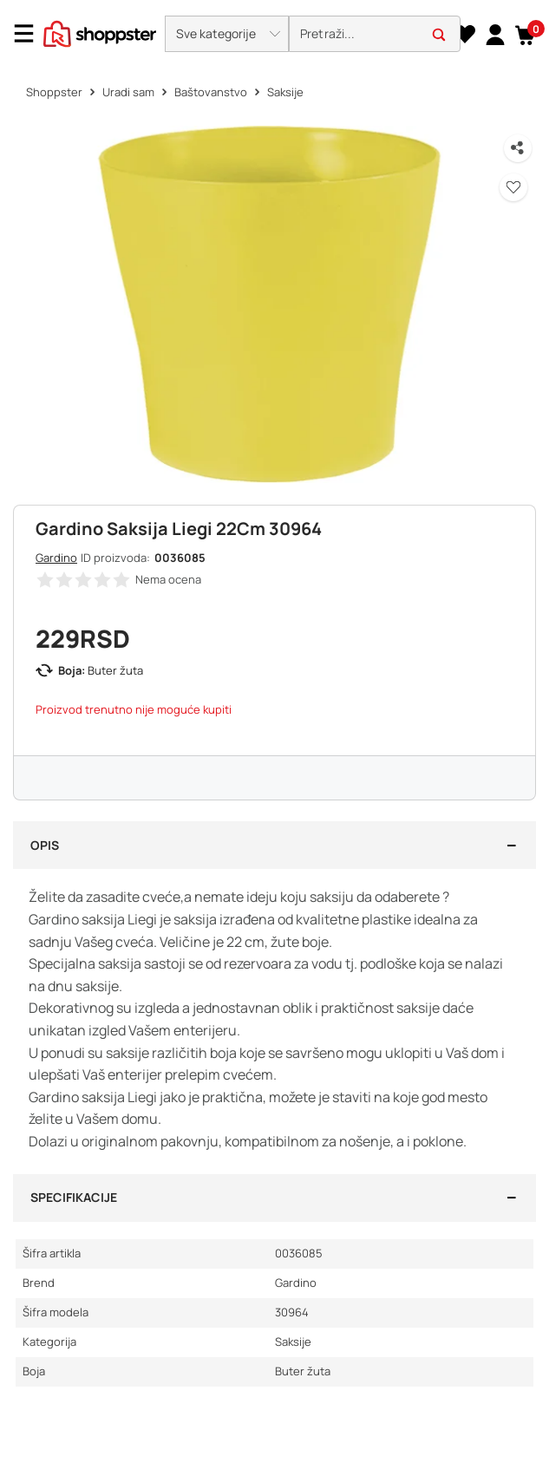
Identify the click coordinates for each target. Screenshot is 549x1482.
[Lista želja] (464, 34)
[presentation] (274, 28)
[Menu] (30, 33)
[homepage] (99, 32)
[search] (374, 34)
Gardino (56, 557)
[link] (493, 34)
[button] (227, 34)
